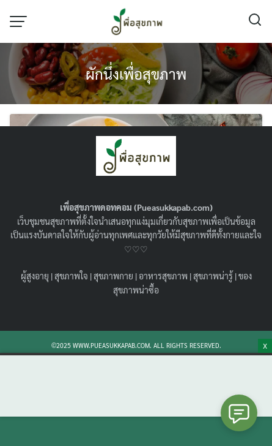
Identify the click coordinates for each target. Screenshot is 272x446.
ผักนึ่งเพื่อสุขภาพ (136, 73)
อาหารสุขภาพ (163, 275)
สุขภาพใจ (71, 275)
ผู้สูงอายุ (35, 275)
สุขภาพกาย (113, 275)
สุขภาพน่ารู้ (213, 275)
